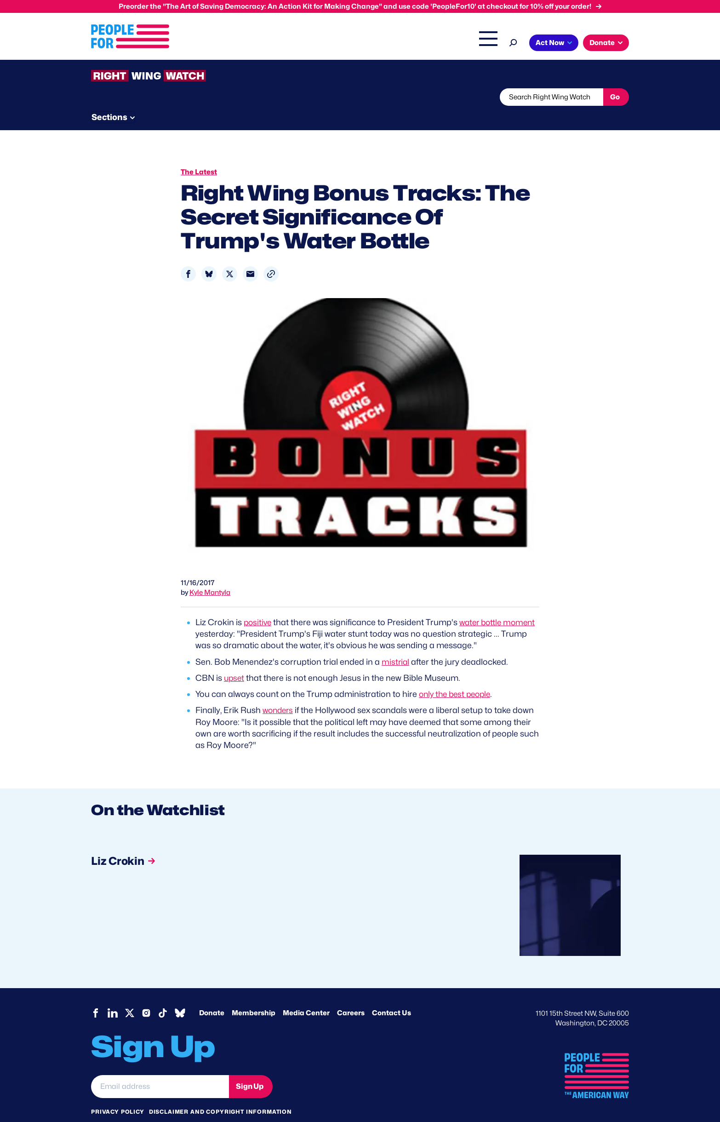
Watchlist (211, 97)
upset (235, 660)
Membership (253, 995)
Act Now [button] (550, 43)
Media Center (306, 995)
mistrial (396, 644)
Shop (482, 44)
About (241, 44)
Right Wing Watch (391, 44)
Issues (279, 44)
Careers (351, 995)
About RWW (265, 97)
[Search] (513, 41)
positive (258, 605)
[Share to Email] (250, 256)
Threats (157, 97)
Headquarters (330, 44)
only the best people (457, 676)
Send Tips (390, 97)
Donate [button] (602, 43)
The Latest (446, 44)
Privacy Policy (117, 1094)
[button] (271, 256)
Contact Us (391, 995)
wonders (279, 692)
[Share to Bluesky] (209, 256)
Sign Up (249, 1068)
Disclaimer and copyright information (220, 1094)
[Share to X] (229, 256)
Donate (211, 995)
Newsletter (328, 97)
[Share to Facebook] (188, 256)
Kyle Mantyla (209, 575)
